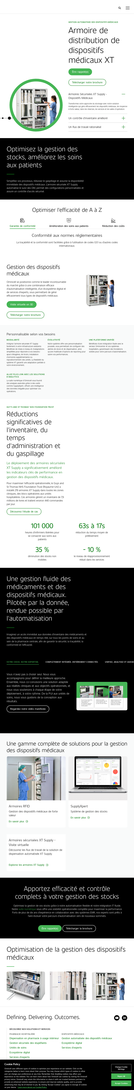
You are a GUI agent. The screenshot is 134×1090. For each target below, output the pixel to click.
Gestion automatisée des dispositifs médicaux (87, 1038)
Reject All (121, 1076)
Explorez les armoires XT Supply (26, 864)
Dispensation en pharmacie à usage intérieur (34, 1038)
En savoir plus (16, 821)
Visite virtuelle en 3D (21, 304)
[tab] (22, 222)
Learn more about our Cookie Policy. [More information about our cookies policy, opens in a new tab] (32, 1087)
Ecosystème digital (20, 1052)
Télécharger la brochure (79, 928)
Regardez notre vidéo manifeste (28, 708)
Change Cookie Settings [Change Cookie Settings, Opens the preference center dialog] (121, 1068)
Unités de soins (18, 1047)
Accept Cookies (121, 1083)
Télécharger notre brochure (87, 82)
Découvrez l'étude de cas (24, 511)
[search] (119, 8)
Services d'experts (20, 1057)
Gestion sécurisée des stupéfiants (28, 1043)
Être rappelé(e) (80, 71)
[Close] (131, 1075)
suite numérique (27, 909)
